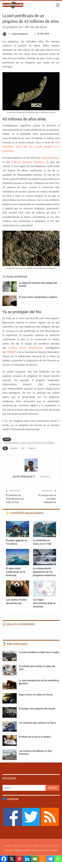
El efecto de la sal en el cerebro (35, 736)
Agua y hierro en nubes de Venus (36, 694)
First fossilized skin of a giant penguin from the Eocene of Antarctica (29, 443)
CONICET (11, 352)
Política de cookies (22, 850)
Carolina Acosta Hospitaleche (25, 347)
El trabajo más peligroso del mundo (37, 708)
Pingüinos (31, 448)
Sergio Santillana (50, 157)
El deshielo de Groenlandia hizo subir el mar (15, 499)
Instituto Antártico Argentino (27, 162)
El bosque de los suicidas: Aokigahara (47, 499)
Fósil (22, 448)
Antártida (13, 448)
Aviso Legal (8, 850)
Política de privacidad (40, 850)
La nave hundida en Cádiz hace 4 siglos (39, 652)
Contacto (54, 850)
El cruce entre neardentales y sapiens (38, 297)
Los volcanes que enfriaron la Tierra (37, 722)
